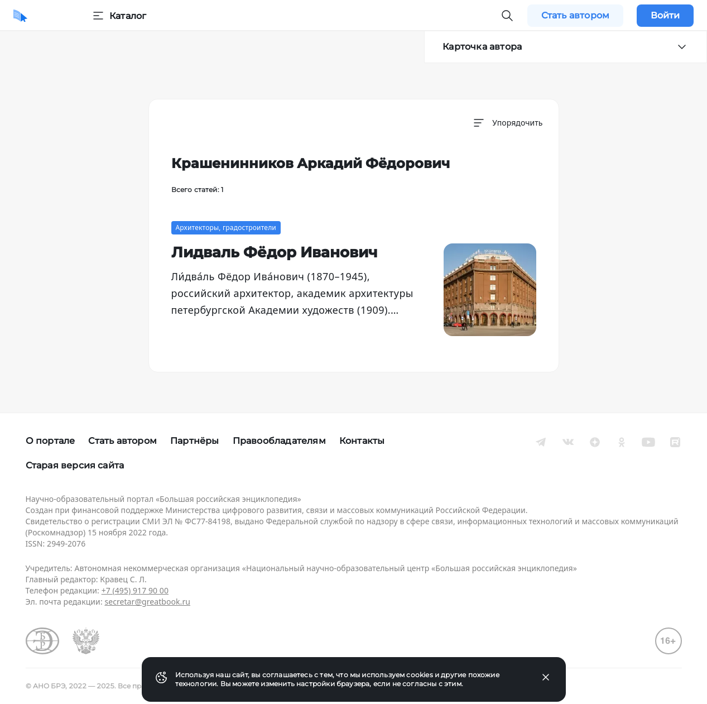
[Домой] (20, 16)
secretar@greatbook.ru (147, 601)
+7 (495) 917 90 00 (135, 590)
